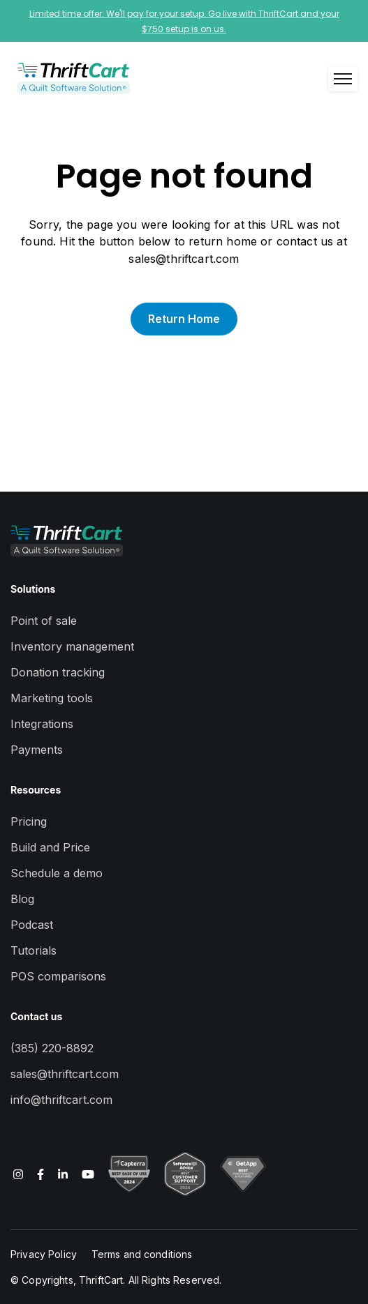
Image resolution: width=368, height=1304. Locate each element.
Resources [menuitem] (35, 790)
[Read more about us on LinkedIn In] (63, 1174)
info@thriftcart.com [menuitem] (61, 1100)
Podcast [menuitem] (31, 925)
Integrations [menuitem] (41, 724)
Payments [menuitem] (36, 750)
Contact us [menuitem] (36, 1016)
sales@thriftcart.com (183, 259)
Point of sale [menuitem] (43, 621)
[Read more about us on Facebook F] (40, 1174)
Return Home (184, 319)
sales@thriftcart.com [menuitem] (64, 1074)
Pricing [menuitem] (28, 821)
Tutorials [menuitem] (33, 950)
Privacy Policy (43, 1254)
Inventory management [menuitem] (72, 646)
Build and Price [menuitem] (50, 847)
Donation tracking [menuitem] (57, 672)
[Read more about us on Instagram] (18, 1174)
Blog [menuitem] (22, 899)
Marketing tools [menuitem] (51, 698)
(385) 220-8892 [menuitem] (52, 1048)
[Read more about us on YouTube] (88, 1174)
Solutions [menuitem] (32, 589)
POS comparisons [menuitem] (58, 976)
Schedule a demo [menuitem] (56, 873)
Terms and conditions (142, 1254)
